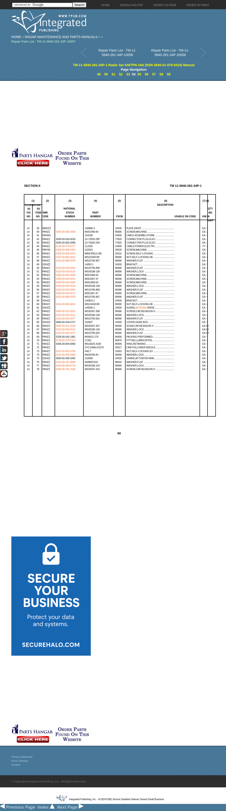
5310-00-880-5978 (65, 260)
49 (99, 74)
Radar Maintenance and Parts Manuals (61, 37)
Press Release (19, 760)
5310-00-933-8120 (65, 271)
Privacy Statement (21, 756)
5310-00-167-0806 (65, 362)
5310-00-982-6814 (65, 257)
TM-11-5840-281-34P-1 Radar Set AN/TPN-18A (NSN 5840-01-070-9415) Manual (134, 65)
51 (113, 74)
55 (139, 74)
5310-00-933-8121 (65, 315)
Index (46, 807)
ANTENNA (141, 307)
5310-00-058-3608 (65, 354)
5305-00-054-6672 (65, 279)
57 (154, 74)
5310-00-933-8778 (65, 365)
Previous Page (17, 807)
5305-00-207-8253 (65, 311)
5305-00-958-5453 (65, 250)
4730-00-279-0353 (65, 340)
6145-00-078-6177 (65, 246)
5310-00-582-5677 (65, 318)
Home (16, 37)
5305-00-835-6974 (65, 253)
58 (161, 74)
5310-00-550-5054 (65, 268)
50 (106, 74)
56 (146, 74)
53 (128, 74)
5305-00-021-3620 (65, 326)
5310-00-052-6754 (65, 351)
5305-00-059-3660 (65, 232)
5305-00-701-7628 (65, 369)
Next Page (70, 807)
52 (121, 74)
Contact (15, 764)
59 (169, 74)
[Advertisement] (92, 114)
